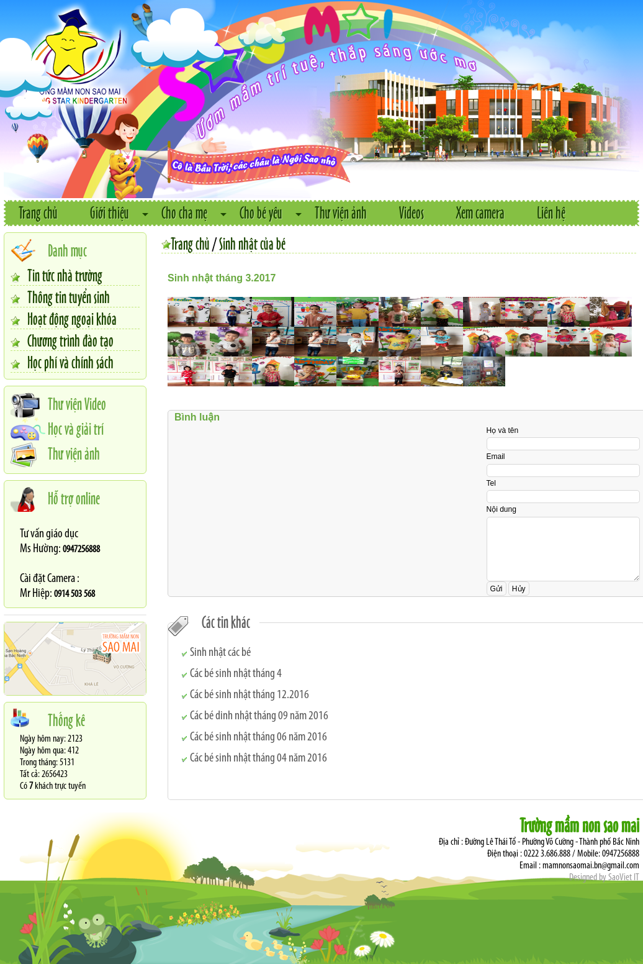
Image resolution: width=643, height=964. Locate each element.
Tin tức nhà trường (64, 274)
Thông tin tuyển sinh (68, 296)
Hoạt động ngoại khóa (72, 318)
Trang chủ (38, 212)
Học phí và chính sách (70, 361)
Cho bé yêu (261, 212)
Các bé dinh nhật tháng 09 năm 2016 (259, 716)
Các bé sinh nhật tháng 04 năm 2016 (258, 758)
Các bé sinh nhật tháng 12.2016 (249, 695)
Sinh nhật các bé (220, 653)
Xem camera (480, 212)
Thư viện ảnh (341, 212)
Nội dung (501, 509)
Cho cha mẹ (184, 212)
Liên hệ (551, 212)
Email (496, 456)
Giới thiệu (109, 212)
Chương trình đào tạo (70, 339)
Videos (411, 212)
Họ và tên (503, 430)
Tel (491, 483)
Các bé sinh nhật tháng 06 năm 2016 (258, 737)
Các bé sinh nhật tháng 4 (236, 674)
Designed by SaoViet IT (604, 878)
